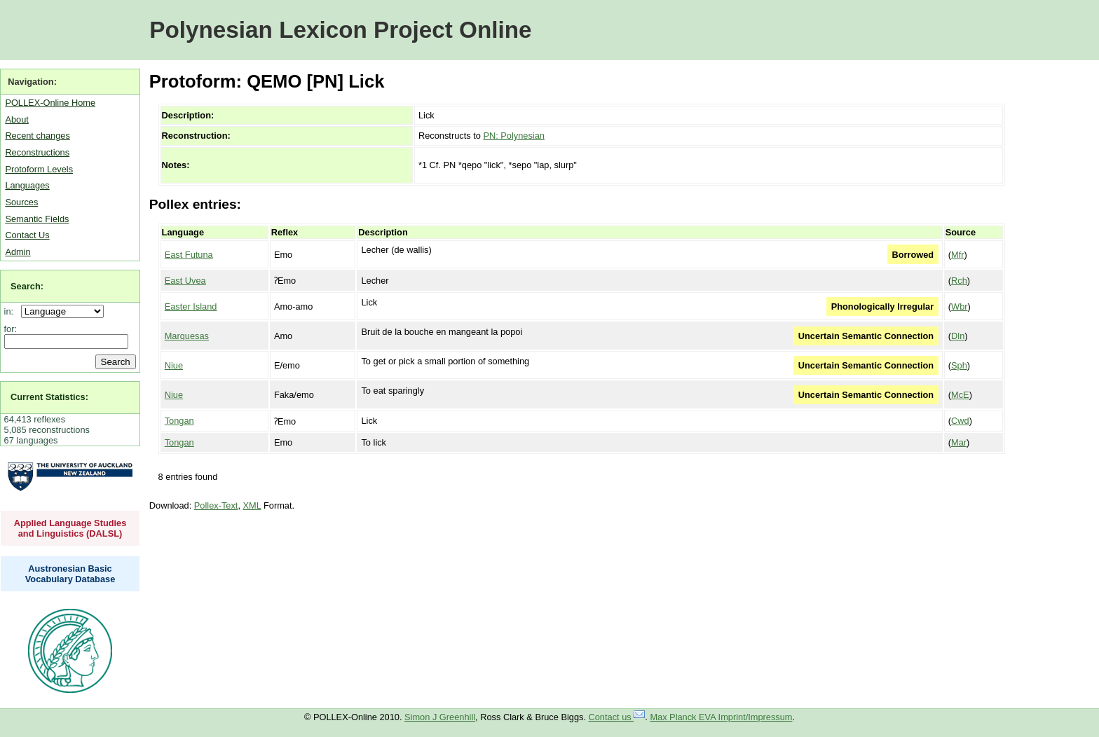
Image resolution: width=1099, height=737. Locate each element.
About (16, 119)
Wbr (959, 306)
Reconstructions (37, 152)
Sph (959, 365)
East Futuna (189, 254)
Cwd (960, 420)
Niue (174, 365)
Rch (959, 280)
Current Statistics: (49, 397)
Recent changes (37, 135)
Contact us (617, 717)
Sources (21, 202)
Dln (957, 336)
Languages (27, 185)
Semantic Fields (37, 219)
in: (11, 311)
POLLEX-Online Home (50, 102)
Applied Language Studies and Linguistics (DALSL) (70, 528)
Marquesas (187, 336)
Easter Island (191, 306)
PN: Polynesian (514, 135)
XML (252, 505)
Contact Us (27, 235)
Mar (959, 442)
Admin (17, 252)
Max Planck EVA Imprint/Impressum (721, 717)
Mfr (957, 254)
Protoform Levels (39, 169)
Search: (27, 286)
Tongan (179, 420)
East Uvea (185, 280)
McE (960, 395)
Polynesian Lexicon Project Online (340, 30)
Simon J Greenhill (439, 717)
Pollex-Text (216, 505)
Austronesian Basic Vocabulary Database (70, 573)
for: (11, 329)
